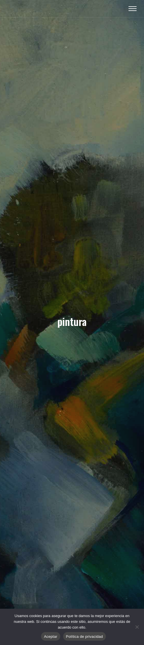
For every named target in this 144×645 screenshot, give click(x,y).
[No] (137, 627)
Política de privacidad (84, 636)
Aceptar (50, 636)
